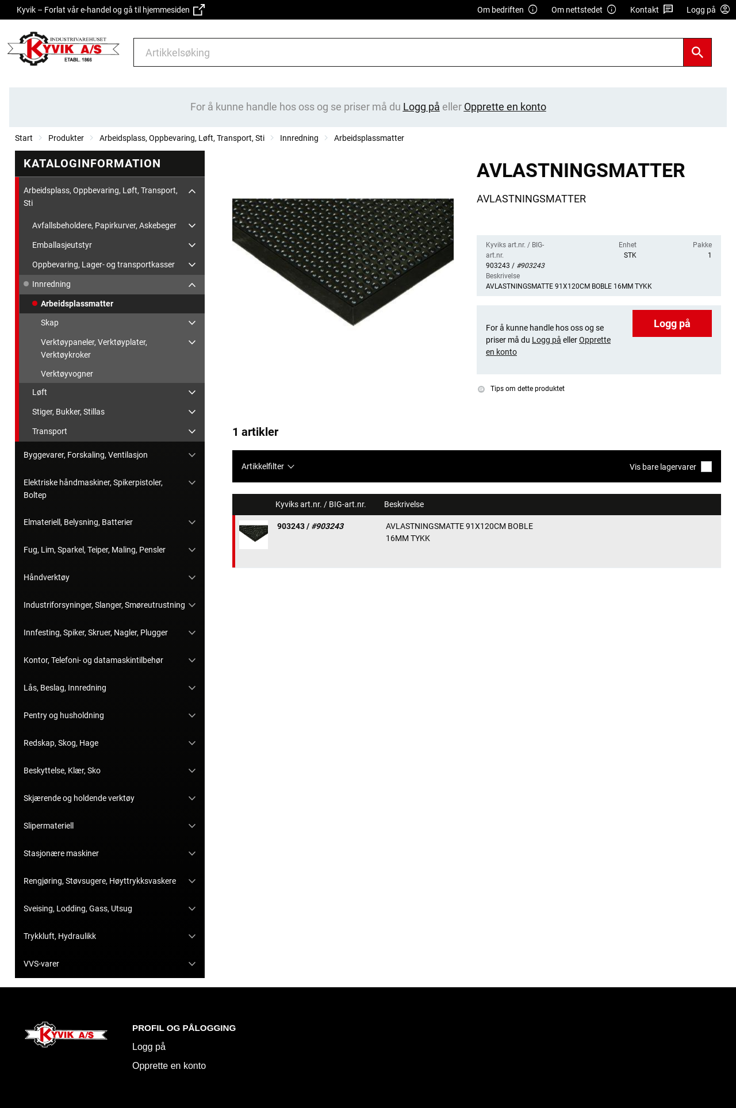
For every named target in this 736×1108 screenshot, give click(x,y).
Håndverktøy (47, 577)
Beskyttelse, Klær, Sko (62, 770)
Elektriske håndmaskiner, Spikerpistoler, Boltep (93, 489)
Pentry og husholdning (64, 715)
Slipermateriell (49, 825)
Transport (49, 431)
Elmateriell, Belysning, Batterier (78, 522)
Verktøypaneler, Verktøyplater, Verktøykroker (94, 348)
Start (24, 138)
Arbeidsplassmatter (369, 138)
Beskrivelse (404, 504)
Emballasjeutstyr (62, 245)
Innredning (299, 138)
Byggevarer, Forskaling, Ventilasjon (86, 454)
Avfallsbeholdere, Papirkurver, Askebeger (104, 225)
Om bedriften (507, 10)
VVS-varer (41, 963)
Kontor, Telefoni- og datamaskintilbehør (93, 660)
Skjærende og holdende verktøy (79, 798)
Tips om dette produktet (521, 389)
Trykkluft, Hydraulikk (60, 936)
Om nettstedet (584, 10)
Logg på (672, 323)
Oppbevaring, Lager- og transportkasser (103, 264)
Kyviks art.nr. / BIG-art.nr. (321, 504)
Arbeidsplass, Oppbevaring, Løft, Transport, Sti (181, 138)
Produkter (66, 138)
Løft (39, 392)
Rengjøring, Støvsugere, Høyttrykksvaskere (100, 880)
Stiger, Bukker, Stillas (68, 411)
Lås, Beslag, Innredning (65, 687)
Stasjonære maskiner (61, 853)
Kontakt (651, 10)
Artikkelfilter (262, 466)
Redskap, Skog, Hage (61, 742)
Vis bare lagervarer (671, 466)
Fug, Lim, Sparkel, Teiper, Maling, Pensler (95, 549)
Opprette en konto (169, 1066)
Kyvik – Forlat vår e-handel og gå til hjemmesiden (111, 10)
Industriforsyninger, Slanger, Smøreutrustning (104, 604)
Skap (50, 322)
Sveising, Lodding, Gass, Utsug (78, 908)
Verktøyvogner (67, 373)
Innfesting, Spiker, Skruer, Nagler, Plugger (96, 632)
